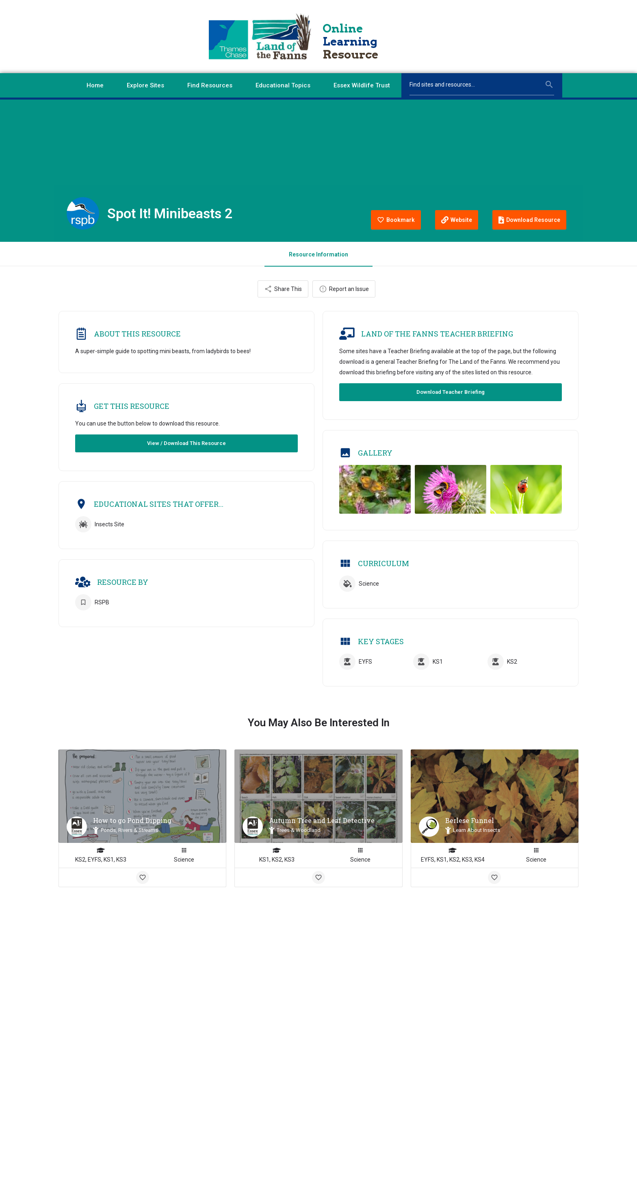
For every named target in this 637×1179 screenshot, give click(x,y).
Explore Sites (145, 85)
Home (95, 85)
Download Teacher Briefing (450, 393)
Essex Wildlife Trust (362, 85)
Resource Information (318, 254)
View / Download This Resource (186, 444)
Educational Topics (283, 85)
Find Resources (209, 85)
